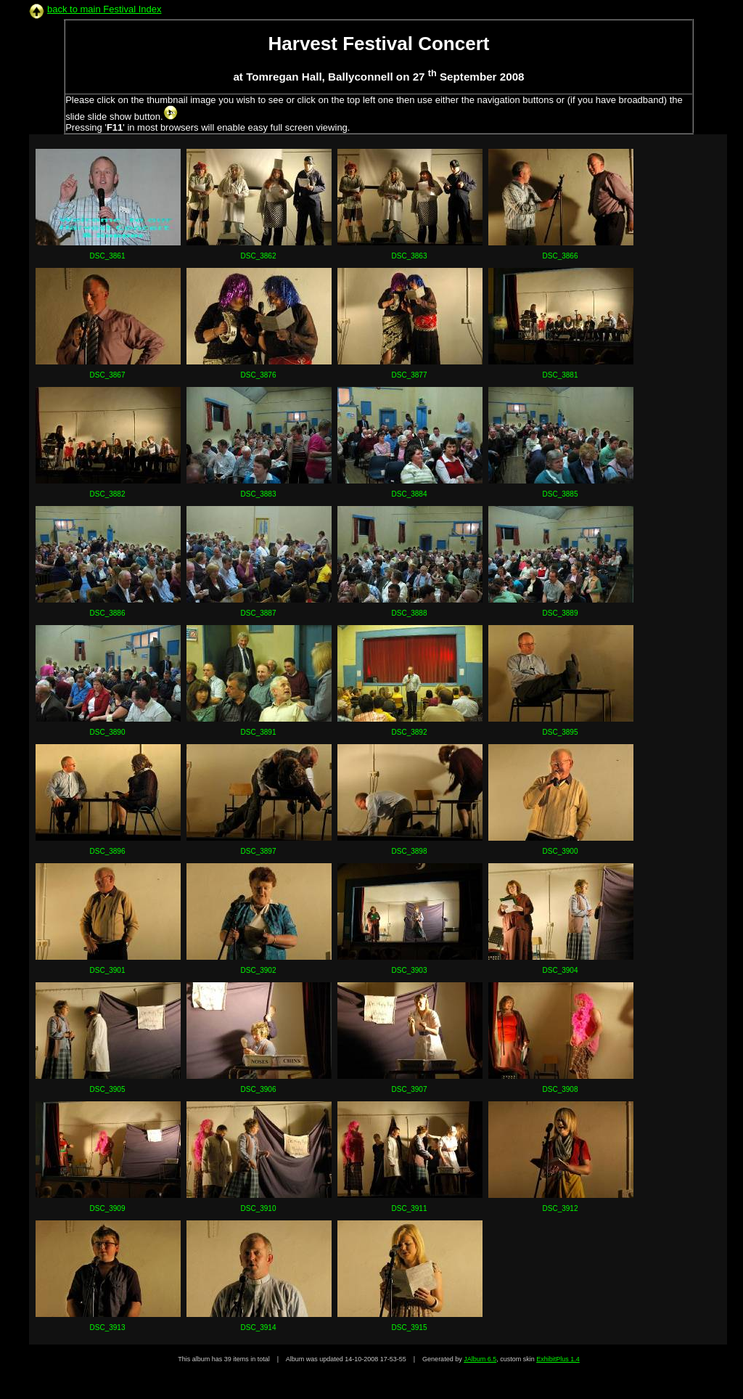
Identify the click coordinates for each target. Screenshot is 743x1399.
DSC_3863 (409, 256)
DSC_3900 (560, 851)
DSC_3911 (409, 1208)
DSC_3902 (258, 970)
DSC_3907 (409, 1089)
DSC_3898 (409, 851)
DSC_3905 (108, 1089)
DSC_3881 (560, 375)
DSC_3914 (258, 1327)
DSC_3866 (560, 256)
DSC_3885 (560, 494)
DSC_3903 (409, 970)
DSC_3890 (108, 732)
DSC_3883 (258, 494)
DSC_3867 (108, 375)
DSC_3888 (409, 613)
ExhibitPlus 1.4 (558, 1359)
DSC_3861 (108, 256)
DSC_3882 (108, 494)
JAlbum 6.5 (480, 1359)
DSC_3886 (108, 613)
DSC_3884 (409, 494)
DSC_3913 (108, 1327)
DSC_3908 (560, 1089)
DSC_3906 (258, 1089)
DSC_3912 (560, 1208)
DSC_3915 (409, 1327)
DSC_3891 (258, 732)
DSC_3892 (409, 732)
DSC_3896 (108, 851)
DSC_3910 (258, 1208)
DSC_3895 (560, 732)
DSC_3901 (108, 970)
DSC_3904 (560, 970)
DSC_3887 (258, 613)
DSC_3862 (258, 256)
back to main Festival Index (104, 9)
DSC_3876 (258, 375)
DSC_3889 (560, 613)
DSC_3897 (258, 851)
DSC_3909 (108, 1208)
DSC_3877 (409, 375)
